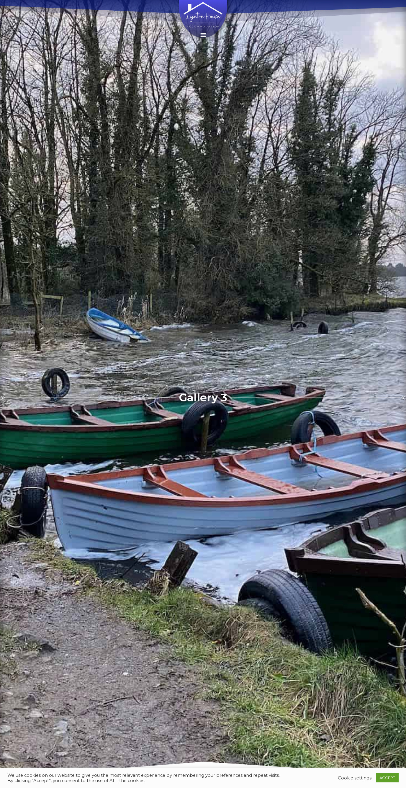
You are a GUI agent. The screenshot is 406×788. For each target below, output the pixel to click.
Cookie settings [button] (354, 778)
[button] (203, 35)
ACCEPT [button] (387, 777)
